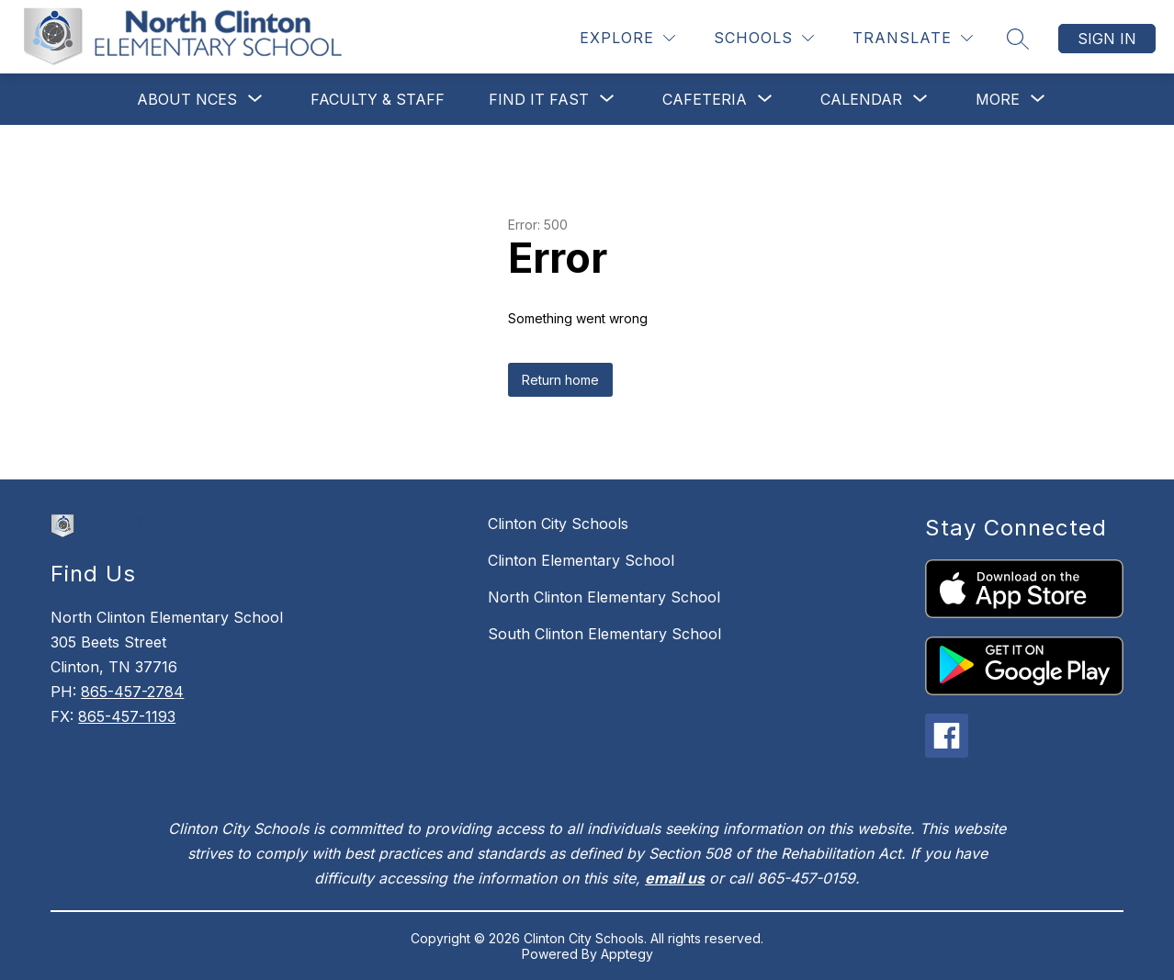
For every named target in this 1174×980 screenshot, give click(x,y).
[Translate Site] (912, 38)
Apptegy (627, 954)
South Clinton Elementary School (604, 634)
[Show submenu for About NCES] (187, 99)
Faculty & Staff (377, 99)
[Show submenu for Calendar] (861, 99)
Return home (560, 380)
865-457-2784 (132, 691)
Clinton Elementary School (581, 560)
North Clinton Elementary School (604, 597)
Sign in (1107, 38)
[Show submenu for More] (998, 99)
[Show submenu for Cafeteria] (704, 99)
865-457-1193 (126, 716)
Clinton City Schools (558, 523)
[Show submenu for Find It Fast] (539, 99)
